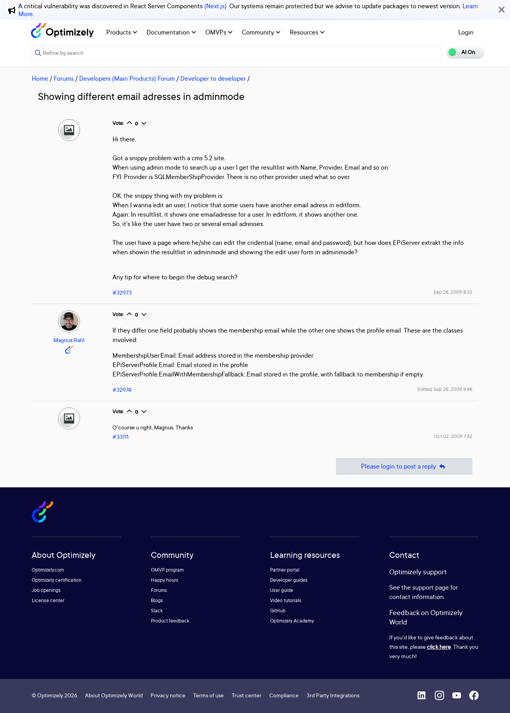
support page (430, 587)
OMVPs (218, 32)
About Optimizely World (114, 695)
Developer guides (289, 580)
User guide (281, 590)
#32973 (122, 292)
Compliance (284, 695)
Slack (157, 610)
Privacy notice (168, 695)
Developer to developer (213, 78)
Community (261, 32)
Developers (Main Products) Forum (127, 78)
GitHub (277, 610)
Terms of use (208, 695)
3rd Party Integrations (333, 695)
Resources (307, 32)
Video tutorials (285, 600)
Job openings (46, 590)
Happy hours (164, 580)
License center (48, 600)
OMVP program (167, 569)
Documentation (171, 32)
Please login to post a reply (404, 466)
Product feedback (170, 620)
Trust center (246, 695)
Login (466, 32)
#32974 (122, 389)
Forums (64, 78)
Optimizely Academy (292, 620)
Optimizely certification (57, 580)
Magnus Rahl (68, 340)
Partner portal (284, 569)
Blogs (157, 600)
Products (121, 32)
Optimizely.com (48, 569)
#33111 (121, 436)
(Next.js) (215, 6)
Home (40, 78)
